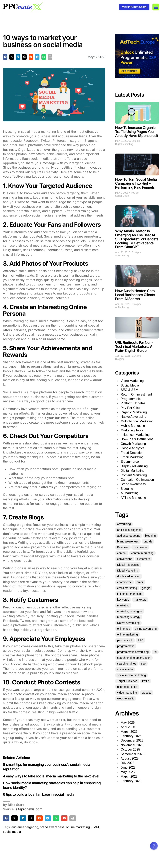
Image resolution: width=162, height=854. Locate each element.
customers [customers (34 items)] (143, 559)
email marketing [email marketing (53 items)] (127, 588)
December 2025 (132, 740)
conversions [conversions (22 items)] (124, 559)
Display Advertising (134, 466)
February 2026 (131, 736)
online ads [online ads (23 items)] (123, 628)
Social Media (122, 195)
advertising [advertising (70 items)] (124, 524)
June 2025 (128, 767)
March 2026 (129, 731)
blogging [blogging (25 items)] (150, 535)
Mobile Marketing (133, 425)
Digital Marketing (124, 144)
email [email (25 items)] (140, 582)
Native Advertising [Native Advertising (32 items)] (128, 622)
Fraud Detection (132, 452)
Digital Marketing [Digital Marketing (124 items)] (127, 570)
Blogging (120, 359)
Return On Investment (136, 394)
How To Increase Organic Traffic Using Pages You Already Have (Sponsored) (136, 131)
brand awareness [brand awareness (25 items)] (128, 541)
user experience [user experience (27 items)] (127, 686)
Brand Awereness (133, 484)
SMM (95, 827)
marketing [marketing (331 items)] (123, 605)
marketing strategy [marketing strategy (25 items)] (128, 617)
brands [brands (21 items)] (148, 541)
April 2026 (128, 727)
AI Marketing (122, 255)
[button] (155, 7)
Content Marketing (134, 475)
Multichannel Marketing (137, 421)
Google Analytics (132, 448)
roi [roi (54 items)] (155, 652)
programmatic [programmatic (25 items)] (125, 646)
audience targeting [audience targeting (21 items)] (128, 535)
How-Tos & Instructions (137, 439)
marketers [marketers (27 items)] (140, 599)
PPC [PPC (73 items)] (140, 640)
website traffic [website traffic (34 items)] (125, 698)
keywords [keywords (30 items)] (123, 599)
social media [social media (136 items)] (125, 669)
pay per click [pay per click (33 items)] (125, 640)
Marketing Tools (132, 430)
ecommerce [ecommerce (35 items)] (124, 582)
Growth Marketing (133, 443)
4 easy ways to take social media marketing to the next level (51, 776)
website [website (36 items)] (146, 692)
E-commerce (130, 461)
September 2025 (132, 754)
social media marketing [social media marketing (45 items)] (131, 675)
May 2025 (128, 772)
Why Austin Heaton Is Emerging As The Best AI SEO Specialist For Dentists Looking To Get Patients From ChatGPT (136, 239)
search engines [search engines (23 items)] (126, 663)
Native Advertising (133, 416)
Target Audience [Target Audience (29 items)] (127, 681)
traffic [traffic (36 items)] (145, 681)
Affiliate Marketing (133, 497)
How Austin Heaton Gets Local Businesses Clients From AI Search (135, 295)
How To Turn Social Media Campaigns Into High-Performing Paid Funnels (136, 183)
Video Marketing (132, 380)
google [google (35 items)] (146, 588)
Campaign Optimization (137, 479)
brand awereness (52, 827)
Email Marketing (132, 457)
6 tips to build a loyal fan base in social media (39, 794)
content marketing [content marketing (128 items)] (142, 553)
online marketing (78, 827)
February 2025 (131, 781)
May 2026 (128, 722)
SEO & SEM (129, 390)
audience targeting (24, 827)
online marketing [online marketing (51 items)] (127, 634)
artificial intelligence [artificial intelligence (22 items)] (129, 529)
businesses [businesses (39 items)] (140, 547)
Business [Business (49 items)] (123, 547)
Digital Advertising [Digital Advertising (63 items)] (128, 564)
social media (12, 832)
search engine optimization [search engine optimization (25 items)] (134, 657)
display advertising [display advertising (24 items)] (128, 576)
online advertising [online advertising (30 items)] (146, 628)
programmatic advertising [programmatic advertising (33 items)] (133, 652)
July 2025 (127, 763)
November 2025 (132, 745)
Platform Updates (133, 403)
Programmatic (131, 399)
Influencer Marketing (135, 434)
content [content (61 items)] (121, 553)
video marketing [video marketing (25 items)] (127, 692)
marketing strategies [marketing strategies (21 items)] (129, 611)
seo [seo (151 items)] (143, 663)
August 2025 (130, 758)
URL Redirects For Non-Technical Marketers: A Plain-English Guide (134, 346)
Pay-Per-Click (130, 408)
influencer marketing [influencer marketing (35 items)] (129, 593)
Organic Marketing (134, 412)
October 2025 (130, 749)
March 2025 (129, 776)
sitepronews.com (29, 809)
